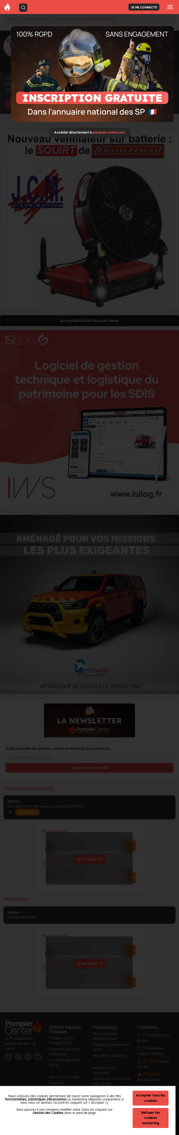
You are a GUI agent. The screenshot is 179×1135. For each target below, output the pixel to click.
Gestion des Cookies (48, 1112)
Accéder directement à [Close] (89, 132)
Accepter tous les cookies (150, 1098)
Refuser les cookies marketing (150, 1117)
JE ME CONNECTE (144, 7)
